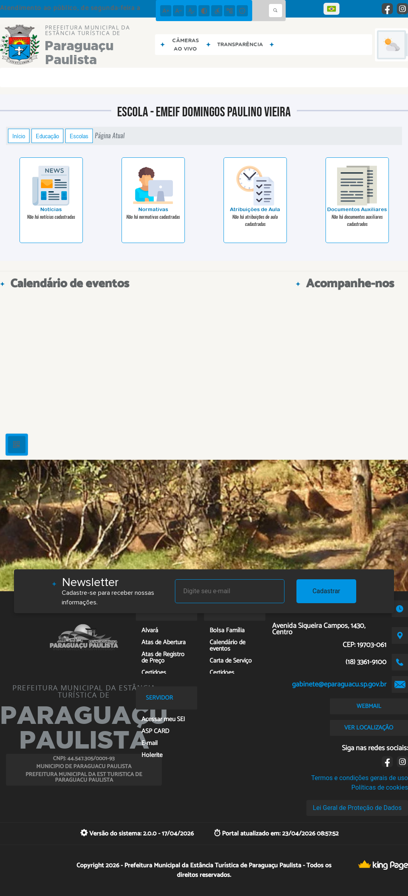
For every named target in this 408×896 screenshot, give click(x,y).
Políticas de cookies (379, 787)
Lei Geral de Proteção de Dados (357, 808)
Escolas (79, 136)
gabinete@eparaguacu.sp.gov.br (339, 684)
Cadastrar (326, 591)
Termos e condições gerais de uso (359, 778)
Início (18, 136)
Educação (47, 136)
